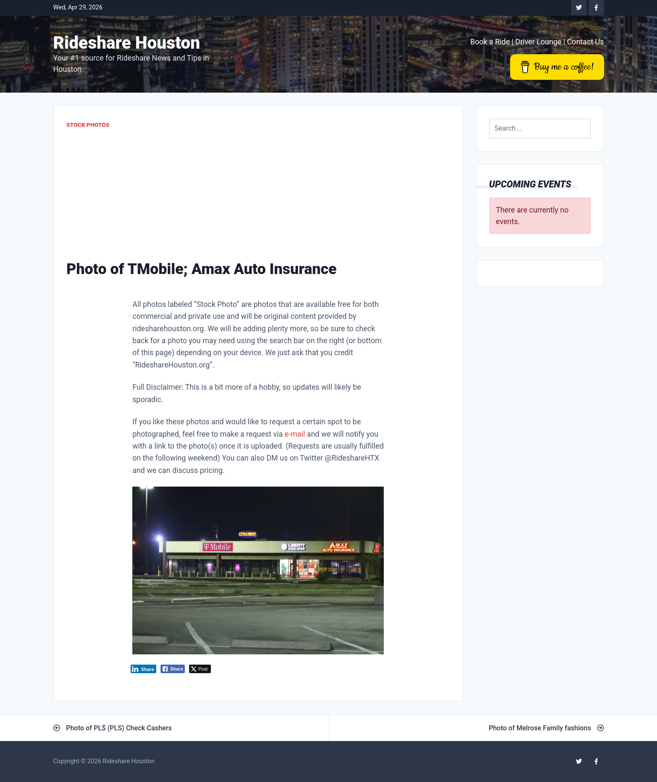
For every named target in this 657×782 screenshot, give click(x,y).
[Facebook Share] (173, 669)
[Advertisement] (258, 194)
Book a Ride (490, 42)
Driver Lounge (538, 42)
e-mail (295, 434)
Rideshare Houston (126, 43)
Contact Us (585, 42)
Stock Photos (88, 124)
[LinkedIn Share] (143, 669)
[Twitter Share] (200, 669)
